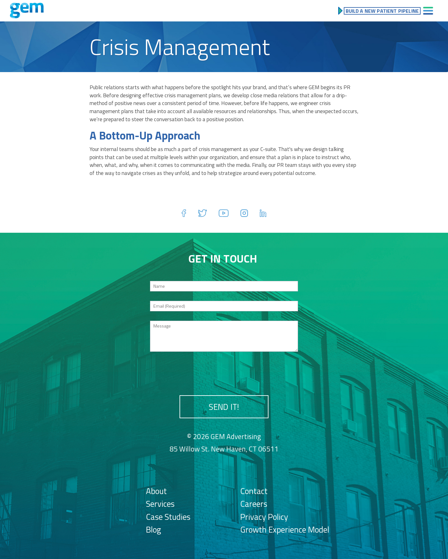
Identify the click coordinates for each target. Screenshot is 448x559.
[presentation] (224, 373)
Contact (254, 491)
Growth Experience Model (284, 529)
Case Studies (168, 517)
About (156, 491)
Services (160, 503)
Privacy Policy (264, 517)
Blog (153, 529)
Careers (253, 503)
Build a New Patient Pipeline (382, 11)
